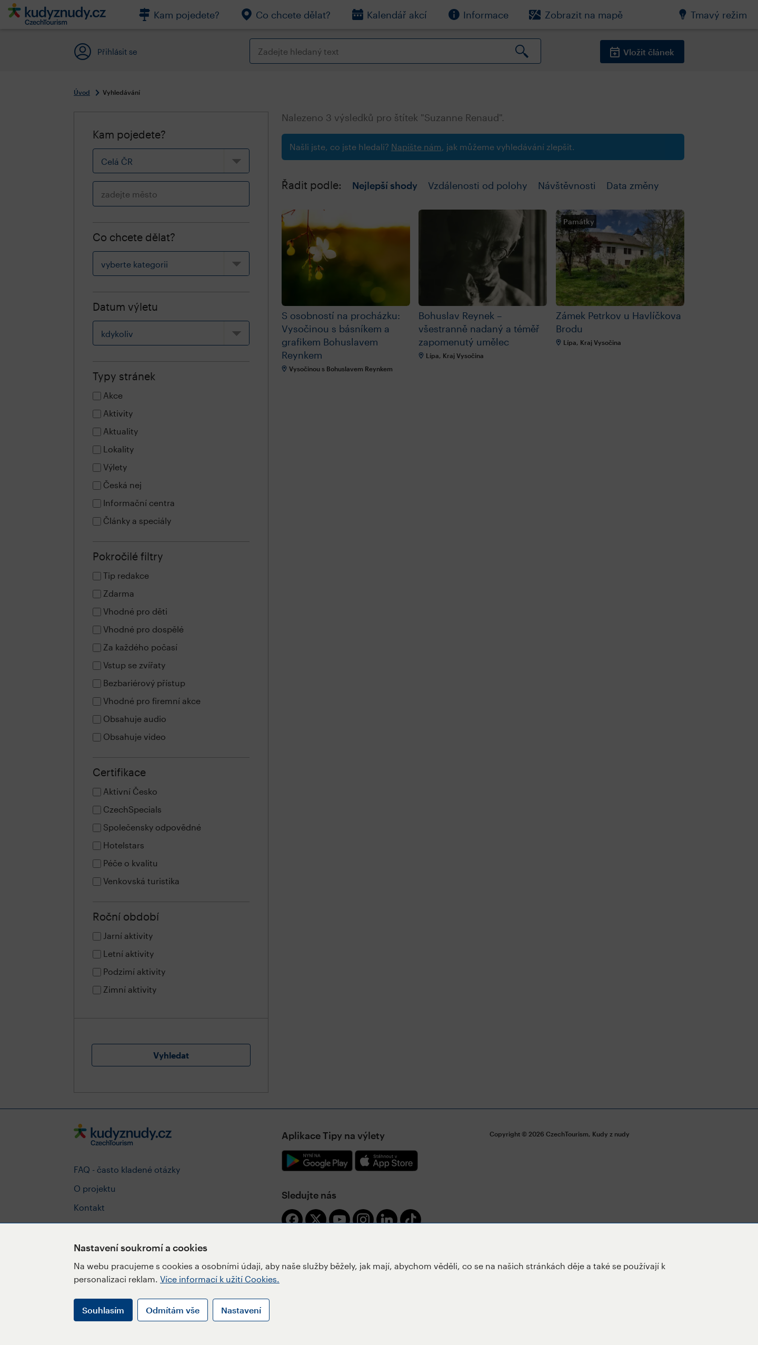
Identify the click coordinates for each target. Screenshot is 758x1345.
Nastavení (241, 1310)
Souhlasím (103, 1310)
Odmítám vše (173, 1310)
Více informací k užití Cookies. (220, 1279)
